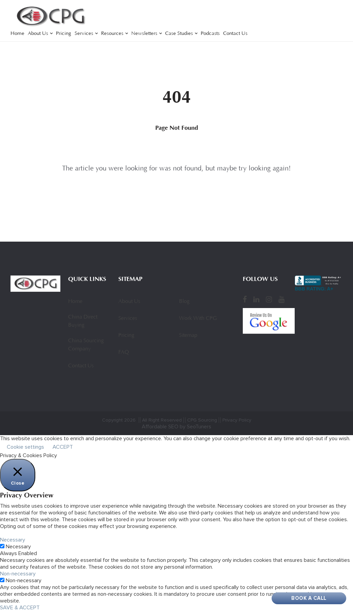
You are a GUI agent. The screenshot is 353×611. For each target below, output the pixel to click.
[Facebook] (245, 299)
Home (17, 33)
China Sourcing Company (86, 345)
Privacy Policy (236, 420)
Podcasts (210, 33)
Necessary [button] (12, 539)
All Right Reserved (162, 420)
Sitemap (188, 335)
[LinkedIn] (256, 299)
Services (84, 33)
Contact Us (235, 33)
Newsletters (144, 33)
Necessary (18, 546)
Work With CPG (198, 318)
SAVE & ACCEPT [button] (20, 607)
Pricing (63, 33)
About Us (38, 33)
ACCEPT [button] (63, 447)
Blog (184, 301)
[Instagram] (269, 299)
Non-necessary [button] (18, 573)
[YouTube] (281, 299)
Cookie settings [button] (25, 447)
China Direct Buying (82, 321)
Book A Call (309, 598)
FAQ (123, 352)
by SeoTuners (195, 426)
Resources (112, 33)
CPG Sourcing (202, 420)
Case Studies (179, 33)
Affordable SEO (160, 426)
